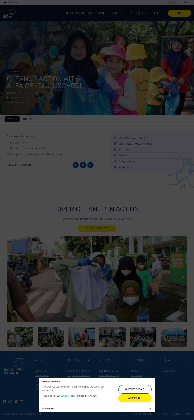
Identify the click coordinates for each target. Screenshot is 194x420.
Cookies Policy (68, 395)
